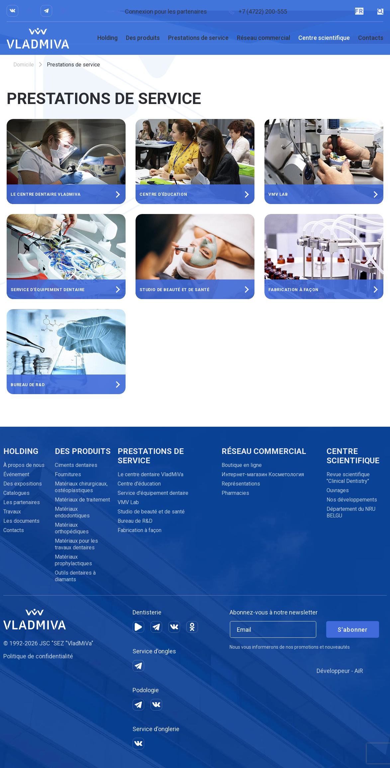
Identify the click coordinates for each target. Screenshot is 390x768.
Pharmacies (235, 493)
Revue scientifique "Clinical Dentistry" (348, 477)
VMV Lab (128, 502)
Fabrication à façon (139, 530)
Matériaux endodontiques (72, 512)
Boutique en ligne (242, 465)
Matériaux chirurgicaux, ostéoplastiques (81, 487)
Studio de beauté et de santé (151, 511)
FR (358, 11)
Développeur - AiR (340, 670)
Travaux (12, 511)
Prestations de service (198, 37)
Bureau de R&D (135, 521)
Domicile (23, 64)
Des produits (143, 37)
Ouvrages (338, 490)
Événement (16, 474)
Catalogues (16, 493)
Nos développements (352, 499)
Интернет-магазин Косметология (263, 474)
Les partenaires (21, 502)
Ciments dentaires (76, 465)
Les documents (21, 521)
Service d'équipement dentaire (153, 493)
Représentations (241, 484)
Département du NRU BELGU (351, 512)
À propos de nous (24, 465)
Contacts (370, 37)
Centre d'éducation (139, 484)
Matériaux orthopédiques (72, 528)
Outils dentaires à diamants (75, 576)
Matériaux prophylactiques (73, 560)
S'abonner (353, 629)
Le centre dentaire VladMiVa (150, 474)
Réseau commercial (263, 37)
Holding (107, 37)
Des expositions (22, 484)
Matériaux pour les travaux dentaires (76, 544)
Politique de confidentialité (38, 656)
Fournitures (68, 474)
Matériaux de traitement (82, 499)
